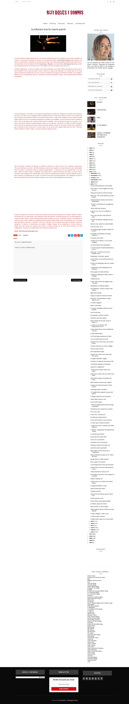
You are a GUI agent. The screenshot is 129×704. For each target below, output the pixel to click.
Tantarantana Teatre (93, 637)
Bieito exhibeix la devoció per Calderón (101, 382)
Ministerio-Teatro (92, 615)
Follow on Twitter (101, 79)
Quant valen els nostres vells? (98, 437)
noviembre (94, 175)
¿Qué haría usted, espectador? (98, 448)
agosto (93, 182)
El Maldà (89, 589)
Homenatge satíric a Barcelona (98, 389)
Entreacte (90, 595)
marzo (93, 527)
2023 (91, 148)
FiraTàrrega (90, 601)
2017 (91, 161)
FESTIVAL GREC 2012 (96, 226)
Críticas (53, 23)
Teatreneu (90, 655)
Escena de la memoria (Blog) (95, 597)
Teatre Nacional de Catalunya (95, 648)
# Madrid (25, 235)
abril (92, 525)
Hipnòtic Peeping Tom (96, 478)
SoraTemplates (62, 700)
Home (17, 1)
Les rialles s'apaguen (96, 302)
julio (92, 184)
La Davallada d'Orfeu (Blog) (94, 609)
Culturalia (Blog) (91, 585)
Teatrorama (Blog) (92, 658)
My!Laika (50, 64)
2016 (91, 163)
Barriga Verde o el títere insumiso (99, 459)
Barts (88, 579)
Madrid (56, 32)
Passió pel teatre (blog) (93, 618)
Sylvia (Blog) (90, 636)
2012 (91, 171)
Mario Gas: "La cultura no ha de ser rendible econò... (100, 252)
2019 (91, 156)
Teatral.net (90, 639)
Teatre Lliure (90, 646)
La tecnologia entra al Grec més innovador (102, 464)
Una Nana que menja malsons (98, 417)
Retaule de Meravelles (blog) (95, 624)
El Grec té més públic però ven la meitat (101, 186)
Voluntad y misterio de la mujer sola (100, 445)
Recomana (90, 622)
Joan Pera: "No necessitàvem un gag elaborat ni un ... (100, 299)
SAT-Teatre (90, 633)
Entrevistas (80, 23)
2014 (91, 167)
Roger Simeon (91, 625)
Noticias (61, 23)
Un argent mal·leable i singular (98, 358)
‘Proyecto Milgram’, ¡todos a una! (99, 513)
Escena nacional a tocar (96, 498)
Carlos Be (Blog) (91, 583)
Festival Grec (90, 600)
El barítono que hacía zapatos (98, 318)
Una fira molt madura (96, 402)
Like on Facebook (101, 82)
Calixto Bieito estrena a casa (98, 399)
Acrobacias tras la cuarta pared (98, 442)
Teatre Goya (90, 642)
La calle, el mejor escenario (97, 516)
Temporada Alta (91, 660)
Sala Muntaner (91, 631)
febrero (93, 529)
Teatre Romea (91, 652)
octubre (93, 177)
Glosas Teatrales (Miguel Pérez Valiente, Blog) (99, 603)
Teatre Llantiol (91, 645)
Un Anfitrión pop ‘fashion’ (97, 434)
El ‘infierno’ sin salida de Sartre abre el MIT (102, 361)
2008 (91, 540)
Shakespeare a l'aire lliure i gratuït (99, 256)
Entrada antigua (76, 280)
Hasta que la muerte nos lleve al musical (101, 193)
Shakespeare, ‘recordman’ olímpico (99, 286)
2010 (91, 536)
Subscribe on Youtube (101, 86)
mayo (93, 523)
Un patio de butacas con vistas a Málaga (101, 346)
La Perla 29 (90, 610)
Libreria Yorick (91, 613)
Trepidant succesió (95, 491)
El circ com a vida (95, 412)
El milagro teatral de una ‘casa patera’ (100, 396)
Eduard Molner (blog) (93, 586)
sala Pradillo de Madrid (64, 60)
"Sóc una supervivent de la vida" (99, 339)
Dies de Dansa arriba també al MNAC (100, 501)
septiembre (95, 179)
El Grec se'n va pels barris (97, 439)
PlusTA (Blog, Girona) (93, 619)
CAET (88, 582)
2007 (91, 542)
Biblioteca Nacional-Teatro (94, 580)
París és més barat (95, 312)
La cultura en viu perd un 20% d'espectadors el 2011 (98, 325)
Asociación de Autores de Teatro (96, 577)
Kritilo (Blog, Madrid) (93, 606)
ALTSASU (100, 102)
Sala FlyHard (90, 630)
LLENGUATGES (101, 110)
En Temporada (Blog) (93, 592)
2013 (91, 169)
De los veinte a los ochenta (97, 462)
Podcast (70, 23)
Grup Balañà (90, 604)
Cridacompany (43, 64)
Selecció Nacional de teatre (97, 488)
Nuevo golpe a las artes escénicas (99, 272)
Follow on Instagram (101, 90)
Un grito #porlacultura (96, 333)
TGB (88, 661)
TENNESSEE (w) (94, 279)
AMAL (99, 117)
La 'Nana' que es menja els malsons (100, 423)
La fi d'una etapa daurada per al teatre (100, 336)
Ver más (110, 68)
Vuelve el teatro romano (97, 349)
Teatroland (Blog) (92, 657)
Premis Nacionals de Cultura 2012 (99, 471)
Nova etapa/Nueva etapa (97, 351)
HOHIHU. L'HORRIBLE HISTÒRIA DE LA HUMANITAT (104, 135)
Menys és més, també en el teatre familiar (101, 224)
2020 (91, 154)
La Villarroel (90, 612)
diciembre (94, 173)
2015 (91, 165)
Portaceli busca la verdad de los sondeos (101, 409)
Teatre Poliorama (92, 649)
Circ (52, 32)
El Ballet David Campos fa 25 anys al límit (101, 519)
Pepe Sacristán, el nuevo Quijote (99, 506)
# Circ (19, 235)
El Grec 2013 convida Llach (97, 414)
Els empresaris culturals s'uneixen (99, 315)
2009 (91, 538)
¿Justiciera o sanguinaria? (97, 367)
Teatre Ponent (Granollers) (94, 651)
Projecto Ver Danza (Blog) (94, 621)
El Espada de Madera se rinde (98, 486)
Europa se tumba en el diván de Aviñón (101, 295)
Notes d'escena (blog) (93, 616)
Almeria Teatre (91, 576)
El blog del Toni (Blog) (93, 588)
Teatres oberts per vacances (98, 208)
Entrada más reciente (20, 280)
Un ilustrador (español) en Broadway (100, 364)
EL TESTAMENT (102, 125)
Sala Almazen (91, 627)
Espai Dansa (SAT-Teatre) (94, 598)
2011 (91, 534)
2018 (91, 158)
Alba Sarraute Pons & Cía (70, 64)
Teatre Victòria (91, 654)
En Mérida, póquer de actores (98, 504)
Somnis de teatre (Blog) (93, 634)
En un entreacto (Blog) (93, 594)
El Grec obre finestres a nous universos (101, 420)
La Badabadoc (91, 607)
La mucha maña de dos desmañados (100, 245)
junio (92, 521)
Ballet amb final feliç (95, 293)
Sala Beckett (90, 628)
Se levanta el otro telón (96, 238)
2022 (91, 150)
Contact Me (26, 1)
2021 (91, 152)
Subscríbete (63, 689)
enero (93, 532)
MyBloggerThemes (72, 700)
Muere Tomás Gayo (95, 305)
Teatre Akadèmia (91, 640)
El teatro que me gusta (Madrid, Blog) (97, 591)
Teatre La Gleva (91, 643)
